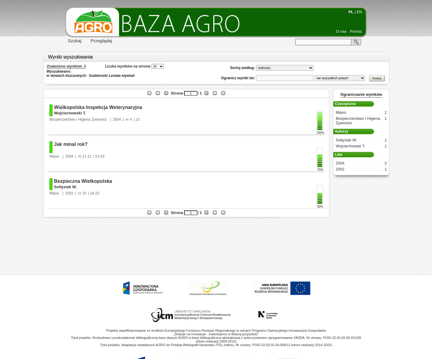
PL (351, 12)
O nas (341, 31)
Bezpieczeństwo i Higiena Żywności (78, 119)
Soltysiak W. (65, 187)
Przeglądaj (101, 40)
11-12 (87, 156)
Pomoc (356, 31)
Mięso (55, 156)
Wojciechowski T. (70, 113)
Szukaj (74, 40)
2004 (117, 119)
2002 (69, 193)
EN (359, 12)
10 (84, 193)
